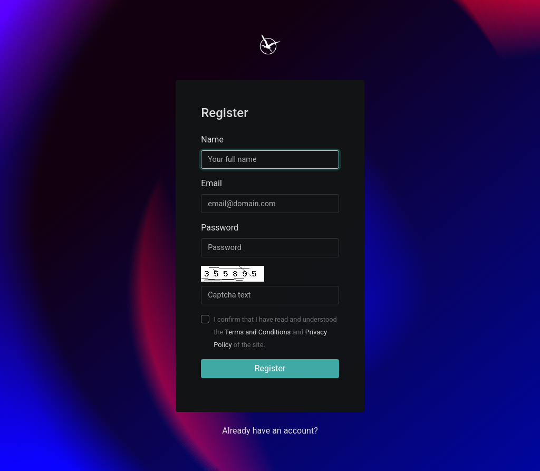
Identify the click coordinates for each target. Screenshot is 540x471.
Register (270, 368)
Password (219, 228)
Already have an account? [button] (269, 431)
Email (211, 183)
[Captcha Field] (270, 295)
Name (212, 139)
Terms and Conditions (258, 332)
